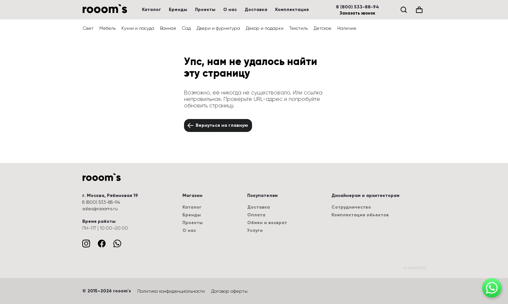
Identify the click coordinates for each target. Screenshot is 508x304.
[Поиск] (403, 9)
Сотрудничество (351, 207)
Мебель (107, 28)
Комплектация (292, 9)
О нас (230, 9)
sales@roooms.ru (100, 208)
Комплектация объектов (360, 215)
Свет (88, 28)
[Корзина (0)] (419, 9)
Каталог (151, 9)
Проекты (205, 9)
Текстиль (298, 28)
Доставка (256, 9)
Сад (186, 28)
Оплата (256, 215)
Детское (322, 28)
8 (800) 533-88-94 (357, 7)
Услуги (255, 230)
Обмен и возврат (267, 222)
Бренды (178, 9)
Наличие (346, 28)
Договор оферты (229, 291)
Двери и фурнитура (218, 28)
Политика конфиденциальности (171, 291)
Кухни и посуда (137, 28)
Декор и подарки (264, 28)
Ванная (168, 28)
